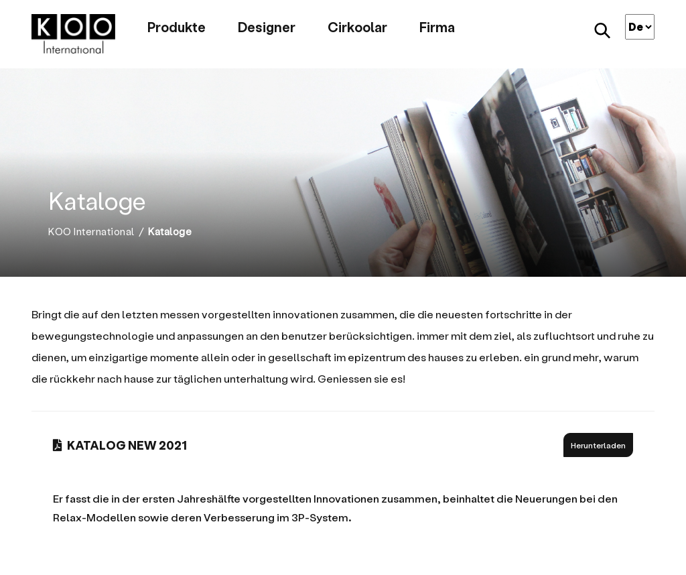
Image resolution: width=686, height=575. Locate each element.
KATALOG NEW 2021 (120, 445)
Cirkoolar (357, 27)
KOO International (91, 232)
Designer (266, 27)
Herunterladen (598, 445)
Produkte (176, 27)
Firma (437, 27)
